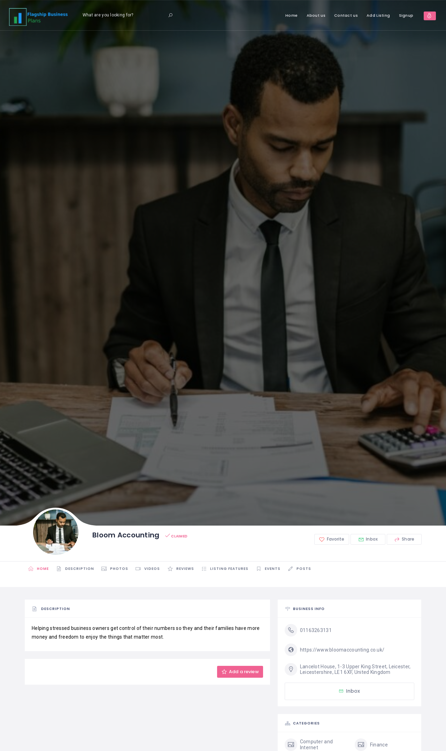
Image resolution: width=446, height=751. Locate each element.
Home (276, 15)
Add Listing (363, 15)
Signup (391, 15)
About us (300, 15)
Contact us (331, 15)
